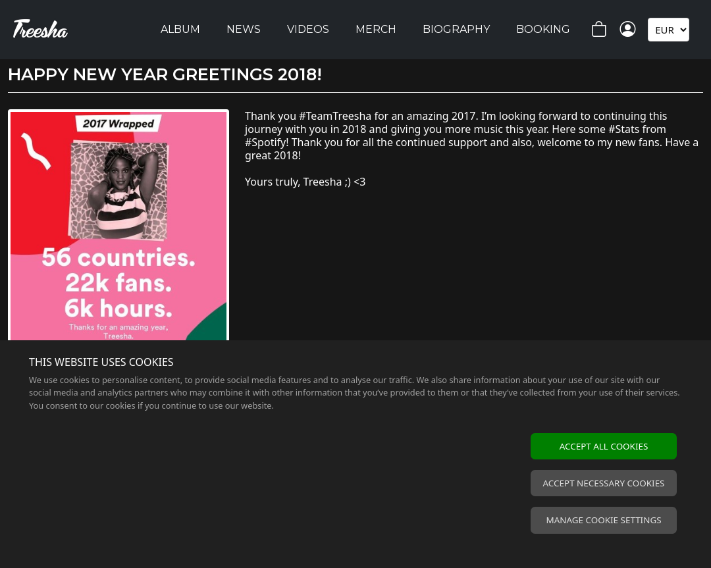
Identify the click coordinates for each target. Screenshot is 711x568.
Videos (308, 29)
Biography (456, 29)
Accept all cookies (604, 446)
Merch (376, 29)
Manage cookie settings (603, 520)
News (243, 29)
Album (180, 29)
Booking (543, 29)
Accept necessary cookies (604, 483)
